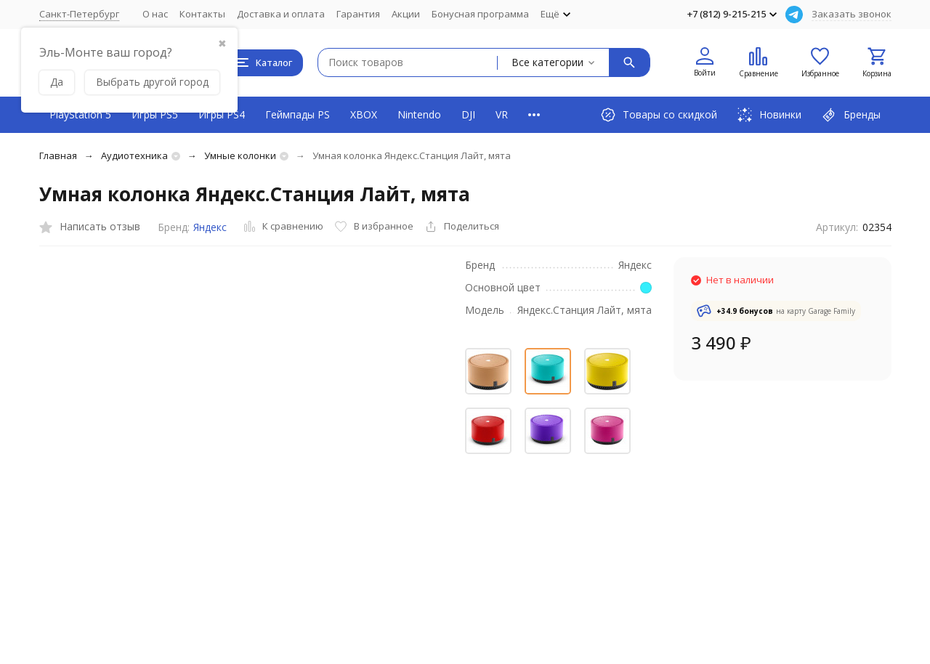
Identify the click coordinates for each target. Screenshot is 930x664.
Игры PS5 (155, 114)
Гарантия (358, 13)
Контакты (202, 13)
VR (502, 114)
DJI (468, 114)
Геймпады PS (297, 114)
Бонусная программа (480, 13)
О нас (155, 13)
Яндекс (210, 227)
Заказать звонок (851, 13)
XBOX (363, 114)
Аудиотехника (134, 155)
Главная (58, 155)
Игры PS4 (221, 114)
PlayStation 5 (80, 114)
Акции (406, 13)
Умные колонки (240, 155)
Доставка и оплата (281, 13)
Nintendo (419, 114)
